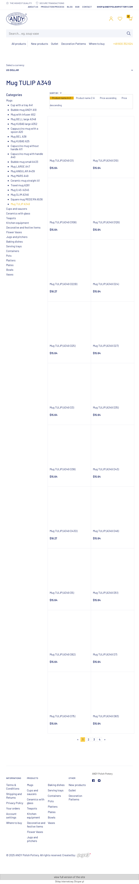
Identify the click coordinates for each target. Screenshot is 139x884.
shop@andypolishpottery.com (115, 6)
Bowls (9, 269)
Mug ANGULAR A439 (23, 171)
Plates (10, 265)
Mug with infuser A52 (23, 114)
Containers (12, 251)
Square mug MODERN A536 (27, 199)
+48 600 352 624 (123, 43)
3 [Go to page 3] (94, 739)
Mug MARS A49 (19, 175)
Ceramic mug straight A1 (25, 180)
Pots (9, 255)
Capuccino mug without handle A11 (25, 147)
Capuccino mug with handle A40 (27, 155)
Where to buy (14, 822)
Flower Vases (14, 232)
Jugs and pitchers (17, 236)
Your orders (13, 808)
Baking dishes (14, 241)
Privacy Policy (14, 803)
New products (77, 785)
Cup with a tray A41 (22, 105)
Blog (70, 6)
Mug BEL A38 (18, 136)
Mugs (9, 100)
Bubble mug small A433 (24, 161)
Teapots (11, 218)
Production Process (52, 6)
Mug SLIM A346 (20, 194)
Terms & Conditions (12, 786)
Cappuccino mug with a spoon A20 (24, 130)
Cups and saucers (16, 208)
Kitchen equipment (17, 222)
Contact (87, 6)
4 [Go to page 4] (99, 739)
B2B (77, 6)
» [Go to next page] (105, 739)
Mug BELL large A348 (23, 119)
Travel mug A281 (20, 185)
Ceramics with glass (18, 213)
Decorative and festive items (23, 227)
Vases (9, 274)
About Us (33, 6)
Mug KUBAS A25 (20, 141)
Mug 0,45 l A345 (20, 190)
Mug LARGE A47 (20, 166)
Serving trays (14, 246)
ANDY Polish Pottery (102, 773)
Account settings (11, 815)
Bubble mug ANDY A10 (24, 109)
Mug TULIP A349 (20, 204)
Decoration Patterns (75, 797)
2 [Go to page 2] (88, 739)
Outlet (72, 790)
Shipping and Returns (14, 795)
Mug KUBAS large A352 (24, 123)
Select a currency (15, 65)
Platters (11, 260)
